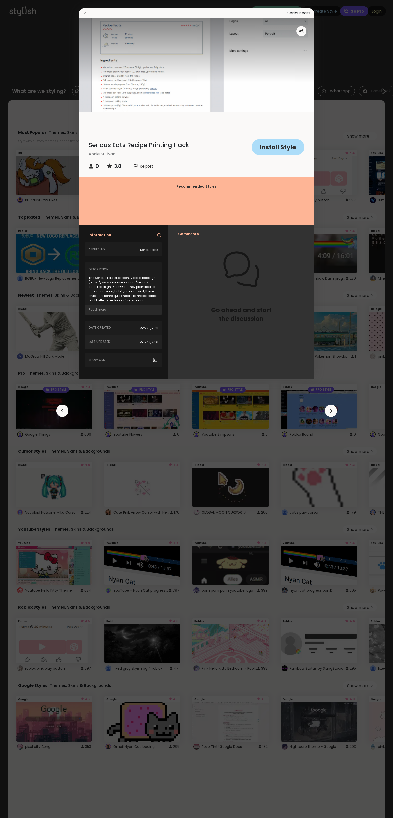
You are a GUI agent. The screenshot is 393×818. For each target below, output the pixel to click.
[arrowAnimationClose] (62, 410)
